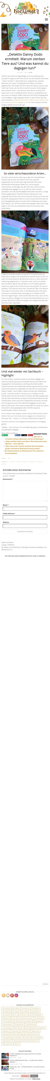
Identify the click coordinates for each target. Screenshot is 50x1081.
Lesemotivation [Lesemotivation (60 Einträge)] (7, 1028)
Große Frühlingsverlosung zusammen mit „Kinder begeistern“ (25, 1054)
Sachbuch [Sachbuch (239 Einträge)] (5, 1031)
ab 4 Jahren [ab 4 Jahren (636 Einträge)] (25, 1008)
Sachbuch (3, 464)
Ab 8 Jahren (24, 461)
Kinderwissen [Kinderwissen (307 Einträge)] (19, 1024)
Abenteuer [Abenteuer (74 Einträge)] (37, 1015)
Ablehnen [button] (34, 1076)
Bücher (9, 458)
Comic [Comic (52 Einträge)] (14, 1018)
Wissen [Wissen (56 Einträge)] (17, 1044)
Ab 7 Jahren (18, 461)
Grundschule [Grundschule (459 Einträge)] (27, 1021)
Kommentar (8, 479)
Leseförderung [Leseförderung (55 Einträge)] (31, 1024)
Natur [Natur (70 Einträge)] (21, 1028)
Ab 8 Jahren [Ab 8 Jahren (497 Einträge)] (26, 1011)
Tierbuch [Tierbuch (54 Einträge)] (14, 1034)
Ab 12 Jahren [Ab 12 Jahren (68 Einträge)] (28, 1015)
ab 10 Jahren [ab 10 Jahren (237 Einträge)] (6, 1015)
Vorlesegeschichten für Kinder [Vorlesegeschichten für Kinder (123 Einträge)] (12, 1038)
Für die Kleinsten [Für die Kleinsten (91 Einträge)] (7, 1021)
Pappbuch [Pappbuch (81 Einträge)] (42, 1028)
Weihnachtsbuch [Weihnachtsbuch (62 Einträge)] (18, 1041)
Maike (30, 72)
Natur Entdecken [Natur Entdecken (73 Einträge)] (31, 1028)
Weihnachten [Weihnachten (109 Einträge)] (6, 1041)
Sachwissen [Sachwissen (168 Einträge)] (15, 1031)
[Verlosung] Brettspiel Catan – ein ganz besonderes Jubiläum (26, 1061)
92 (19, 1064)
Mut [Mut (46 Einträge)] (16, 1028)
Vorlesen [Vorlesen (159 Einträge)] (27, 1038)
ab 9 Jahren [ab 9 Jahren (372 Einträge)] (35, 1011)
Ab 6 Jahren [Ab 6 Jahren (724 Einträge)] (6, 1011)
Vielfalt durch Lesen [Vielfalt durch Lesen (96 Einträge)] (32, 1034)
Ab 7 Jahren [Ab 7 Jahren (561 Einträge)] (16, 1011)
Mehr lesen (36, 1079)
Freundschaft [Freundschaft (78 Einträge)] (39, 1018)
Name (6, 505)
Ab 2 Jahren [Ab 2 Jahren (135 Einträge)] (6, 1008)
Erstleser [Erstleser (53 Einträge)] (29, 1018)
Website (6, 522)
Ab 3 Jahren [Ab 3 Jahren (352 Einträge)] (16, 1008)
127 (18, 1057)
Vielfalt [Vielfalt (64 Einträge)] (21, 1034)
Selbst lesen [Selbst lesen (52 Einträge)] (35, 1031)
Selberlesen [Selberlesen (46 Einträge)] (25, 1031)
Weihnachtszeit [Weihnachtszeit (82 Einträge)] (7, 1044)
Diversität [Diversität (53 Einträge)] (21, 1018)
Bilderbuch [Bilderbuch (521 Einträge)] (5, 1018)
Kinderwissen (40, 461)
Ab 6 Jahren (11, 461)
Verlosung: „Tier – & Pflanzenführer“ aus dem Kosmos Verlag (27, 1067)
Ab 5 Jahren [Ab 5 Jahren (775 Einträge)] (35, 1008)
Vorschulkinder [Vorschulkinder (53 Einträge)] (37, 1038)
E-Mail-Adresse (9, 514)
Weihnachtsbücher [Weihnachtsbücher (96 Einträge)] (32, 1041)
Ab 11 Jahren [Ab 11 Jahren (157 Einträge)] (17, 1015)
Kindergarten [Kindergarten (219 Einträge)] (38, 1021)
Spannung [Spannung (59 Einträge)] (5, 1034)
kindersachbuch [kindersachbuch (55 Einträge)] (7, 1024)
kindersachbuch (32, 461)
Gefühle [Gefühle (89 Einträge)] (18, 1021)
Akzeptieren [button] (25, 1076)
